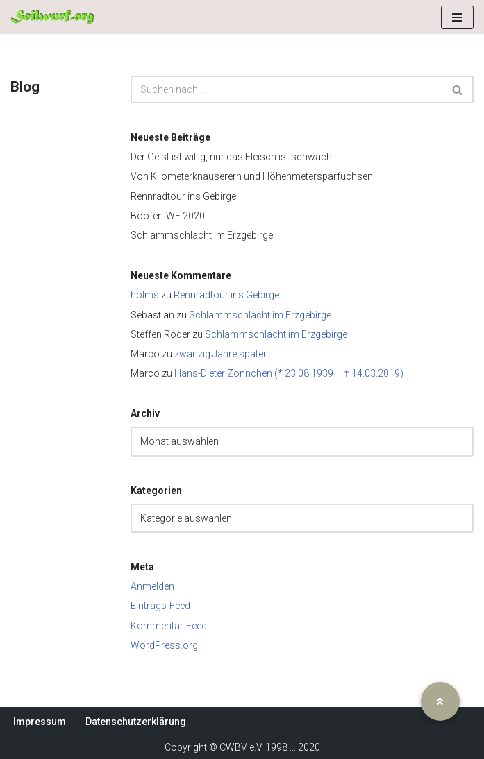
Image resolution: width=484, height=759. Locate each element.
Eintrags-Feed (160, 605)
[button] (440, 701)
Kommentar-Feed (169, 625)
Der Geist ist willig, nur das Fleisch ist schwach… (234, 156)
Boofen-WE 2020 (168, 215)
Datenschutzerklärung (135, 721)
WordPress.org (164, 645)
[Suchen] (286, 89)
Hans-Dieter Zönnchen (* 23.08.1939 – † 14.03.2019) (288, 373)
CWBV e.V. (241, 747)
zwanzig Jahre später (220, 353)
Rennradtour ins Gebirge (183, 196)
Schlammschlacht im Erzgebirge (202, 235)
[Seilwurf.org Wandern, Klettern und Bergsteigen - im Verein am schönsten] (52, 17)
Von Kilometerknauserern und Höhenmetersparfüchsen (252, 176)
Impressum (39, 721)
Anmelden (152, 586)
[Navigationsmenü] (457, 17)
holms (145, 294)
